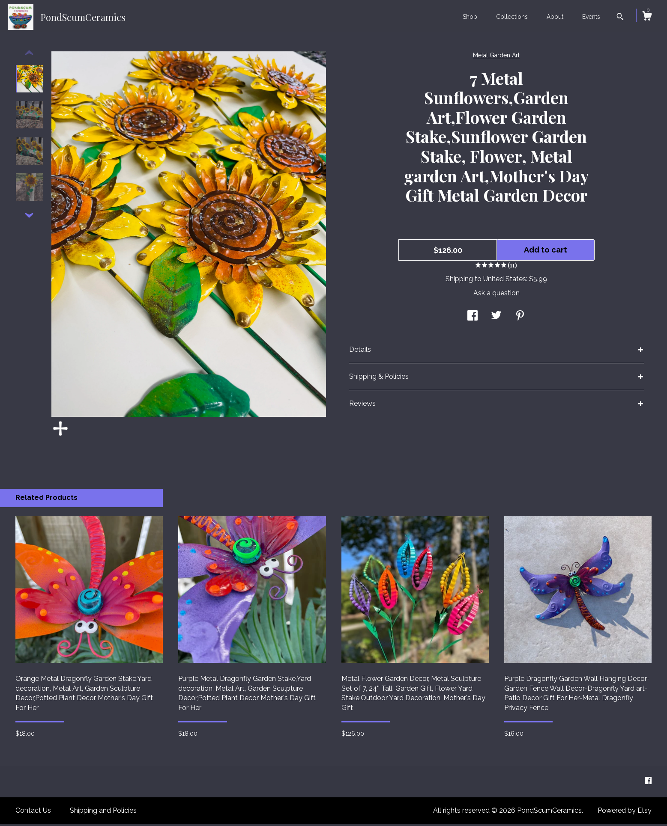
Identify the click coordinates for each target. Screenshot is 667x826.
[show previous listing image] (29, 55)
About (555, 16)
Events (591, 16)
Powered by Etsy (625, 812)
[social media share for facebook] (472, 319)
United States (504, 281)
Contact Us (33, 812)
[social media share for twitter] (496, 319)
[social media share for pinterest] (520, 319)
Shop (470, 16)
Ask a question (496, 295)
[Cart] (647, 17)
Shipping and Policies (103, 812)
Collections (512, 16)
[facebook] (648, 783)
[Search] (620, 17)
